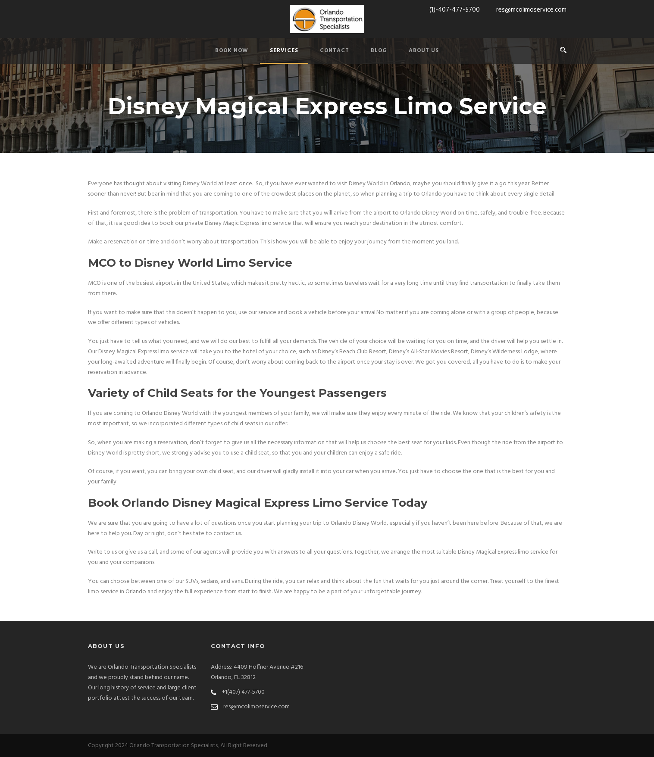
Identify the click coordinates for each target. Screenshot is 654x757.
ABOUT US (424, 50)
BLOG (379, 50)
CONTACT (334, 50)
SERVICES (284, 50)
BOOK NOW (231, 50)
